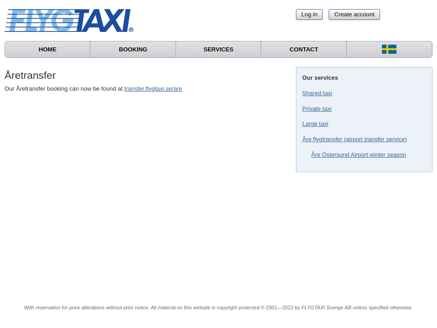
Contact (304, 49)
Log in (309, 14)
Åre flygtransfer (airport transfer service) (354, 139)
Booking (133, 49)
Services (218, 49)
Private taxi (316, 108)
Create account (354, 14)
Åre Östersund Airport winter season (359, 154)
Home (47, 49)
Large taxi (315, 123)
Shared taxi (317, 93)
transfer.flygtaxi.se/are (153, 88)
